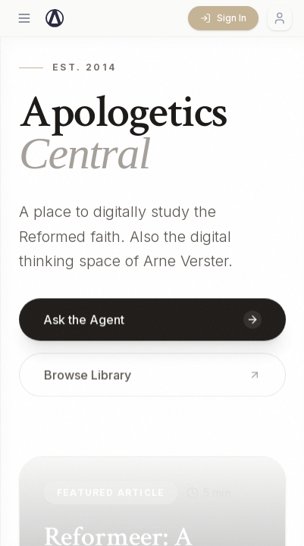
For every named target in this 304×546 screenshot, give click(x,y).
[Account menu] (280, 18)
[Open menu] (24, 18)
